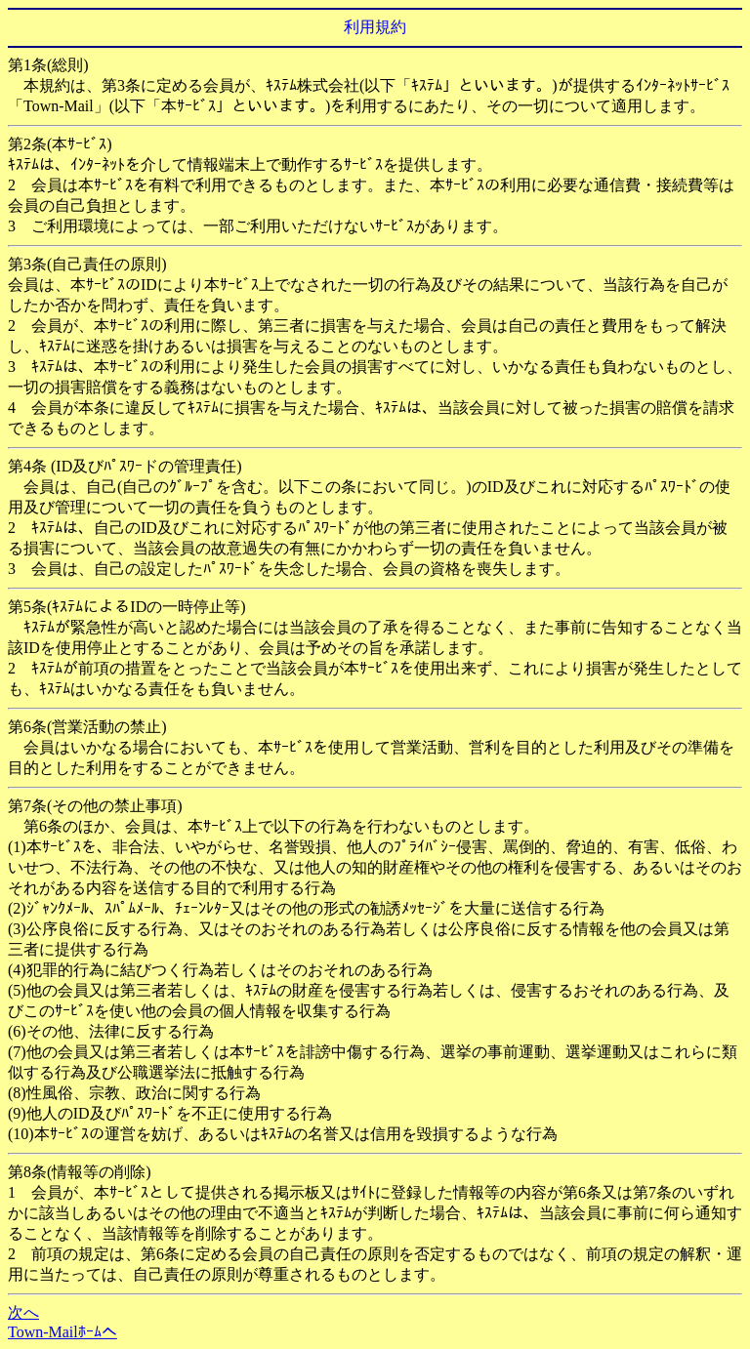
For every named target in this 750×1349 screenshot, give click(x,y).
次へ (23, 1312)
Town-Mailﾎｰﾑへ (62, 1332)
